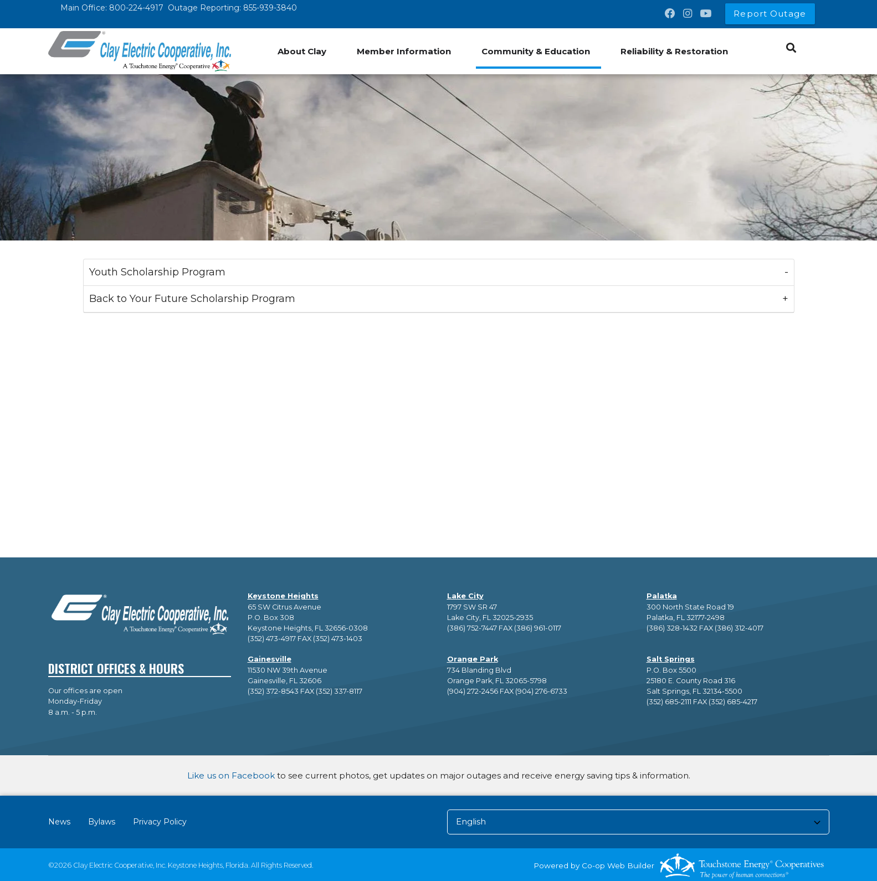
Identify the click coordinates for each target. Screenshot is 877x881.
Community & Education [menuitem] (535, 51)
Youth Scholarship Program (157, 272)
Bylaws (101, 822)
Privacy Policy (160, 822)
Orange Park (472, 659)
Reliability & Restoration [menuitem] (674, 51)
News (59, 822)
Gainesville (269, 659)
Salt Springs (671, 659)
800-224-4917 (136, 8)
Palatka (662, 596)
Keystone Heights (283, 596)
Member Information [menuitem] (404, 51)
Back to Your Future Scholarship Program (192, 299)
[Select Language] (638, 822)
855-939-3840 (270, 8)
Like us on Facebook (231, 775)
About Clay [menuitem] (302, 51)
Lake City (465, 596)
